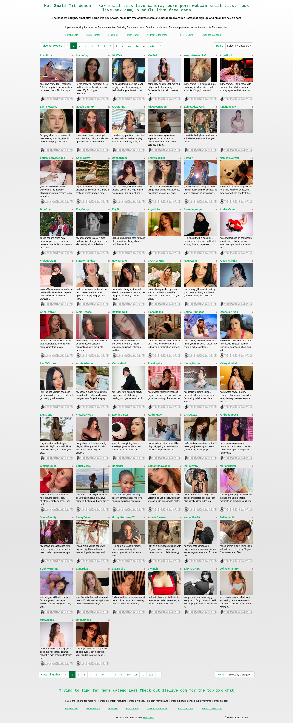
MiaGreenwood (157, 106)
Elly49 (115, 209)
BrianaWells (83, 619)
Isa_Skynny (191, 465)
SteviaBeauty (48, 517)
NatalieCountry (85, 106)
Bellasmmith (227, 517)
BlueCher (46, 209)
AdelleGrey (83, 157)
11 (137, 45)
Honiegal (117, 465)
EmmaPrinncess (194, 311)
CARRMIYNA (156, 260)
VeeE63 (152, 55)
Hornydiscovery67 (123, 517)
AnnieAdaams (84, 363)
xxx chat (225, 690)
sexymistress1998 (195, 55)
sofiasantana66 (229, 568)
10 (129, 45)
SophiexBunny (49, 568)
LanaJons (46, 414)
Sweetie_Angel (193, 209)
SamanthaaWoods (159, 465)
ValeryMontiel (228, 363)
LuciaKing (82, 55)
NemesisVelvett (229, 157)
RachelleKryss (229, 311)
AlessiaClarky (228, 260)
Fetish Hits (148, 717)
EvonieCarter (120, 414)
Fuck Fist (113, 34)
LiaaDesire (118, 568)
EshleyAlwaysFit (194, 106)
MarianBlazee (228, 465)
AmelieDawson (157, 517)
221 (152, 45)
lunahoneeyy (228, 106)
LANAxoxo (190, 414)
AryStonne (118, 106)
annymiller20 (192, 517)
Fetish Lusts (71, 34)
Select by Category (239, 45)
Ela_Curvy (82, 209)
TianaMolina (155, 311)
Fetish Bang (132, 34)
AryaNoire (154, 209)
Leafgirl (188, 157)
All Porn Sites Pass (157, 34)
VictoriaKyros (84, 414)
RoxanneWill (120, 311)
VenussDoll (119, 363)
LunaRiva (82, 568)
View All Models (52, 45)
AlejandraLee (48, 465)
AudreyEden (155, 414)
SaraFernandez (85, 260)
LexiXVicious (48, 363)
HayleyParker (120, 260)
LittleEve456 (83, 465)
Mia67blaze (47, 619)
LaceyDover (83, 517)
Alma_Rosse (84, 311)
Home (219, 45)
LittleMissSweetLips (52, 157)
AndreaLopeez (229, 414)
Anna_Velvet (47, 311)
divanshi (153, 568)
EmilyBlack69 (156, 157)
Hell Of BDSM (185, 34)
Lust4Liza (46, 55)
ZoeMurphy (155, 363)
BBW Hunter (93, 34)
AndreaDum (227, 209)
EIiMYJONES (192, 568)
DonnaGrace (119, 157)
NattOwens (191, 260)
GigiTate (117, 55)
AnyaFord (226, 55)
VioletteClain (48, 260)
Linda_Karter (192, 363)
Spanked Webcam (212, 34)
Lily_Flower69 (48, 106)
